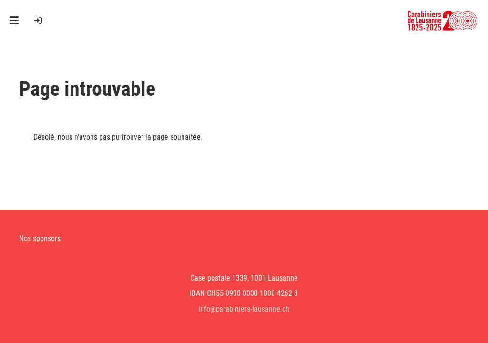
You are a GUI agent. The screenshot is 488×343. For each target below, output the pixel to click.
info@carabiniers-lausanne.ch (243, 308)
